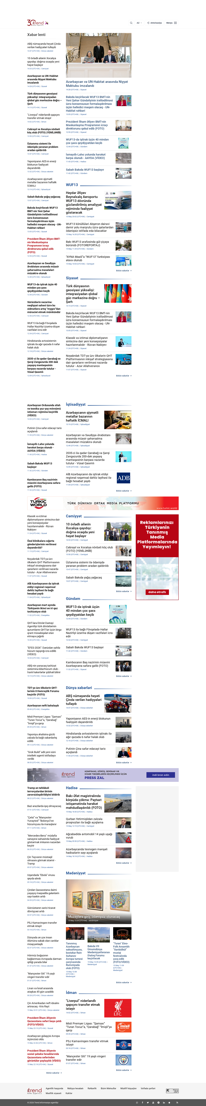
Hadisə (72, 788)
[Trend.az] (37, 23)
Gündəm (73, 598)
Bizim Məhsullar (108, 1088)
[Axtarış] (131, 23)
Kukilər (69, 1093)
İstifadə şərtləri (148, 1088)
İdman (71, 992)
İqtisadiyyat (76, 404)
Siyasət (72, 278)
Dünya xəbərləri (79, 688)
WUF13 (72, 185)
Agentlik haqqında (54, 1088)
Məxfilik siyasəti (53, 1093)
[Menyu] (172, 23)
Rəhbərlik (92, 1088)
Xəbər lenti (36, 35)
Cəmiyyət (74, 516)
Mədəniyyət (76, 873)
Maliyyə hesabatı (75, 1088)
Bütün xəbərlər (122, 270)
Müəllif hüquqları (128, 1088)
